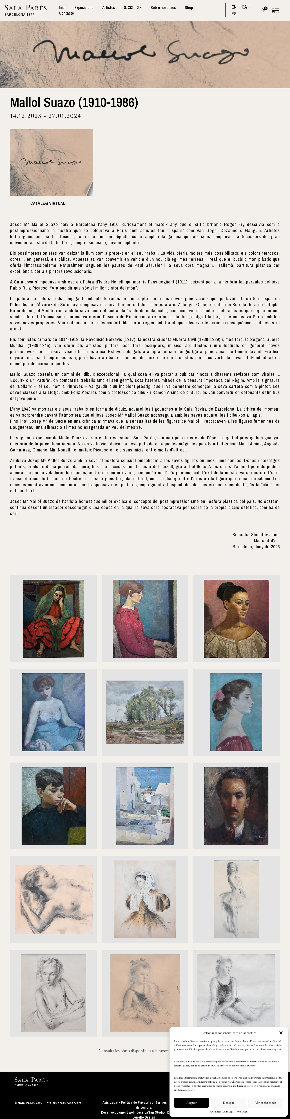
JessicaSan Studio (150, 1111)
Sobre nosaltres (165, 10)
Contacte (209, 10)
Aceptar (191, 1103)
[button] (281, 1033)
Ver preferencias (265, 1103)
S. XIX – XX (136, 10)
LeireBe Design (143, 1116)
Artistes (112, 10)
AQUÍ (231, 1082)
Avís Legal (215, 1111)
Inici (68, 10)
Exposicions (88, 10)
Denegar (228, 1103)
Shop (190, 10)
